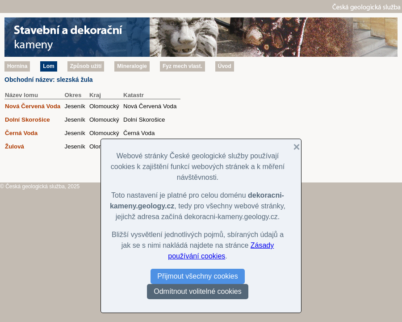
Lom (48, 66)
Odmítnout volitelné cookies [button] (198, 291)
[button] (293, 147)
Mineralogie (132, 66)
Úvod (224, 66)
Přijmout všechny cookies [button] (197, 276)
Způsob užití (86, 66)
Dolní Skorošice (27, 119)
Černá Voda (21, 133)
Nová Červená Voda (32, 106)
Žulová (14, 146)
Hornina (17, 66)
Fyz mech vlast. (182, 66)
